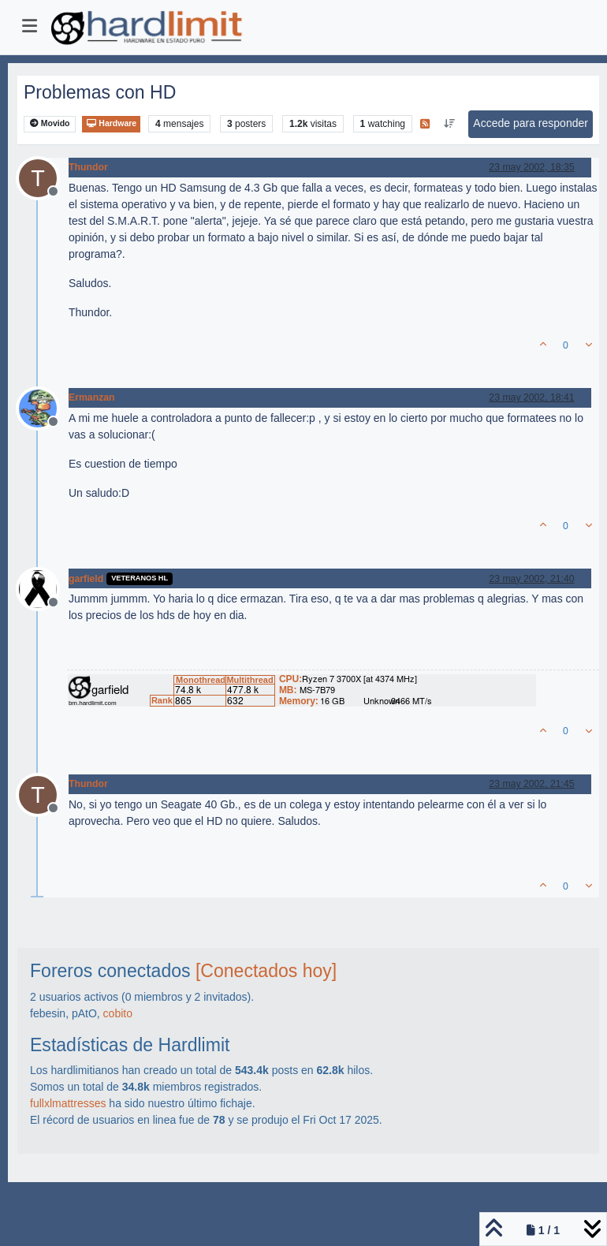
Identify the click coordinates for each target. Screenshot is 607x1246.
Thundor (88, 167)
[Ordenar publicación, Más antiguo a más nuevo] (449, 124)
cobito (117, 1013)
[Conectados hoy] (266, 971)
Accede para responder (530, 123)
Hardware (111, 123)
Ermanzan (92, 397)
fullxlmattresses (68, 1103)
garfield (86, 578)
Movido (50, 123)
